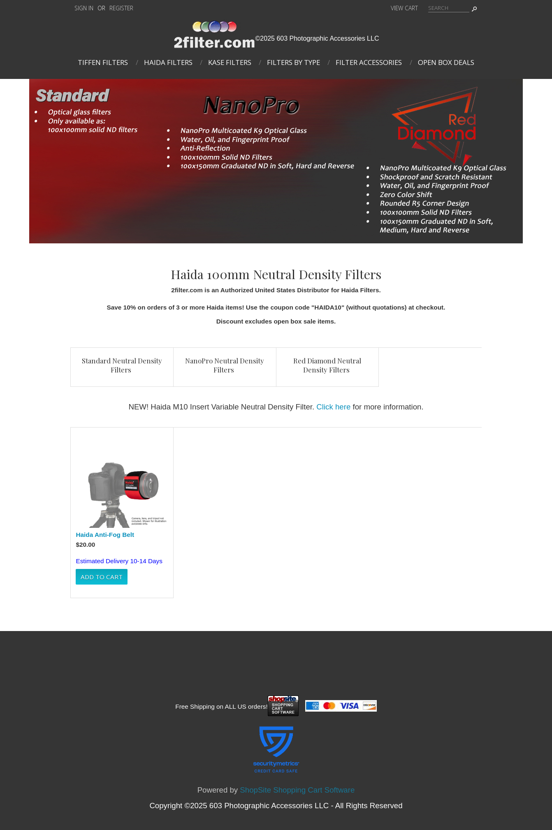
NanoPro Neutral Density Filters (224, 365)
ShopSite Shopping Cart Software (297, 790)
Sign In (83, 8)
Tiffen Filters (103, 62)
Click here (333, 406)
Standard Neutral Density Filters (122, 365)
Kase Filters (229, 62)
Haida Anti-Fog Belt (105, 534)
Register (121, 8)
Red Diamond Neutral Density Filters (327, 365)
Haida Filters (168, 62)
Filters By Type (293, 62)
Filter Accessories (369, 62)
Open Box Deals (446, 62)
